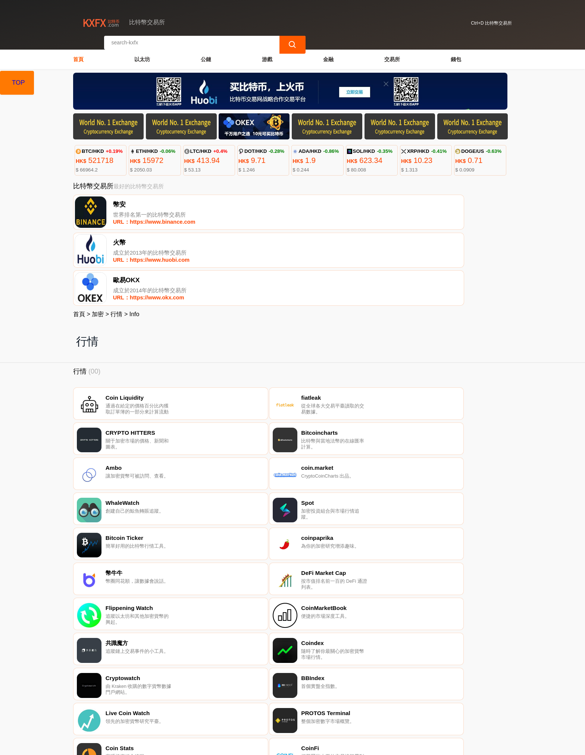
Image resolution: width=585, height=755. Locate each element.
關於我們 (197, 717)
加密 (98, 240)
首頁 (78, 54)
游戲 (267, 54)
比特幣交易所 (201, 746)
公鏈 (206, 54)
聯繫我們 (161, 717)
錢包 (456, 54)
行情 (116, 240)
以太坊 (142, 54)
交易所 (392, 54)
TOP (18, 82)
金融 (328, 54)
